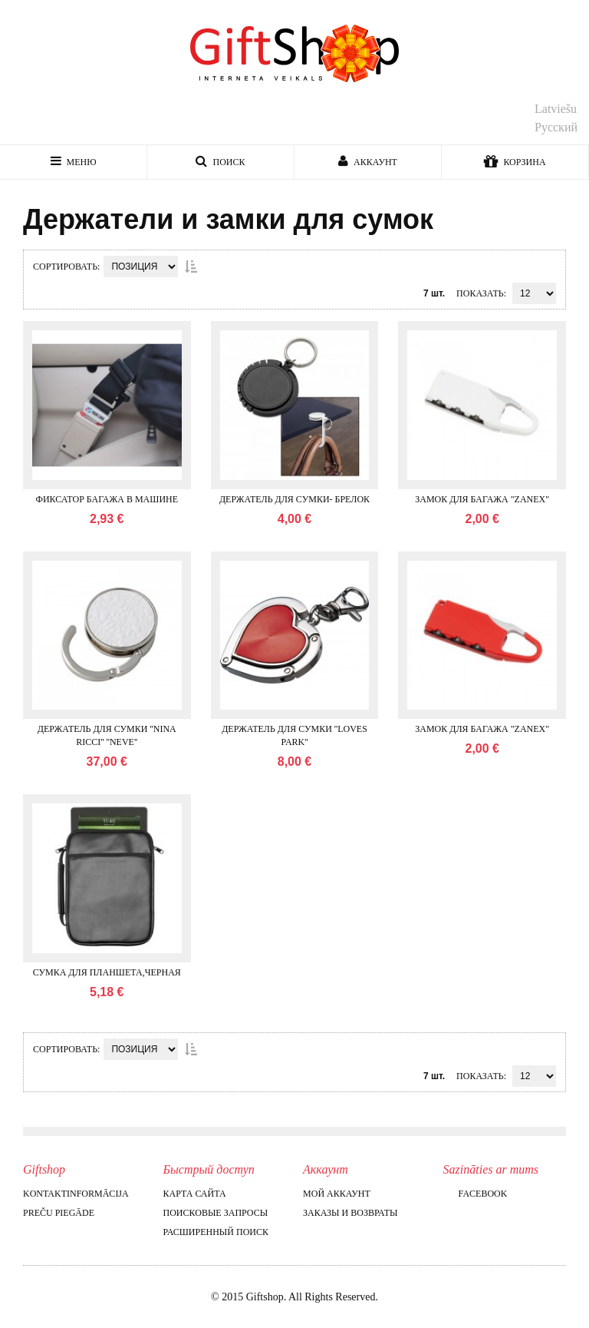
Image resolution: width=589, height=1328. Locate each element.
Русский (556, 127)
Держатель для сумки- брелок (294, 499)
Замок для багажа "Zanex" (482, 499)
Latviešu (556, 108)
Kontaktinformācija (76, 1193)
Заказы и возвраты (350, 1212)
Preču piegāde (58, 1212)
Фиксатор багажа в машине (106, 499)
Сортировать (65, 266)
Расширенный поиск (215, 1232)
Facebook (475, 1193)
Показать (480, 293)
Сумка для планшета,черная (107, 972)
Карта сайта (194, 1193)
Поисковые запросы (215, 1212)
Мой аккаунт (336, 1193)
